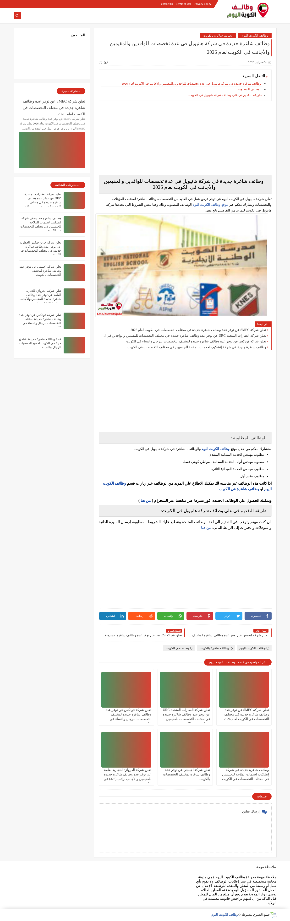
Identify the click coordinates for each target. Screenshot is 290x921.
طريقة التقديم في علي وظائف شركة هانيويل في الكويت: (225, 95)
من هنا (146, 500)
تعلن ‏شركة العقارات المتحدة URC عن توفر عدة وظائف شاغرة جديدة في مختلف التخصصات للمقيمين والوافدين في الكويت (183, 335)
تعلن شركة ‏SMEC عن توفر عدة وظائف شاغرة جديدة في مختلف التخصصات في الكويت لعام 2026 (198, 330)
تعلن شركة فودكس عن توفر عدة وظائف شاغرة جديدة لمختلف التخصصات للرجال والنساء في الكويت (196, 341)
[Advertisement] (185, 137)
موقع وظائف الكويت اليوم (210, 204)
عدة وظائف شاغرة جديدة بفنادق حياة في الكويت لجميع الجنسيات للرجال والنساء (40, 343)
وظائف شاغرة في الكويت (239, 489)
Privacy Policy (202, 3)
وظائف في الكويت (179, 648)
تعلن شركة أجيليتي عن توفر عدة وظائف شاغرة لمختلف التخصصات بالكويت (186, 774)
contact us (167, 3)
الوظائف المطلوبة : (249, 89)
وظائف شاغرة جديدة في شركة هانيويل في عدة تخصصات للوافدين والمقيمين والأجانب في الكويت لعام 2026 (192, 83)
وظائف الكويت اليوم (255, 35)
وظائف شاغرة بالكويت (218, 35)
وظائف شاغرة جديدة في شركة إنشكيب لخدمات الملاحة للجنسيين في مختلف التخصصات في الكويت (196, 347)
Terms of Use (183, 3)
